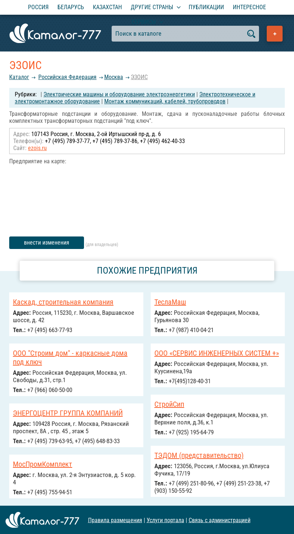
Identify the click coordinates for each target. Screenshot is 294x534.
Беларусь (70, 7)
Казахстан (107, 7)
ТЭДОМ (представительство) (199, 455)
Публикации (206, 7)
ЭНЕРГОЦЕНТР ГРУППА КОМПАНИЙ (68, 413)
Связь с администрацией (220, 519)
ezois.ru (37, 148)
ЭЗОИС (139, 77)
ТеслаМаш (170, 302)
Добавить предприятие (275, 34)
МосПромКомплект (42, 464)
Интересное (249, 7)
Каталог (19, 77)
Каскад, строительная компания (63, 302)
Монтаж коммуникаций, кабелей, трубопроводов (164, 101)
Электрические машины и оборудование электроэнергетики (119, 94)
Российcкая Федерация (67, 77)
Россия (38, 7)
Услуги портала (165, 519)
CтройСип (169, 404)
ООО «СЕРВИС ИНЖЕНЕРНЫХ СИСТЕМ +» (216, 353)
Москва (113, 77)
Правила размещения (115, 519)
